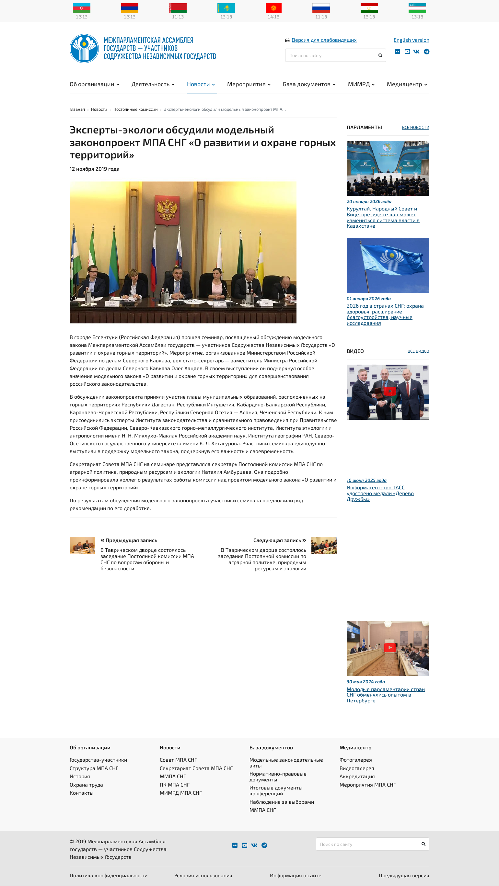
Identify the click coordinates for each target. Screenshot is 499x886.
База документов (309, 84)
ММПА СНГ (173, 777)
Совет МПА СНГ (178, 760)
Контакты (82, 793)
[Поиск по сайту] (335, 55)
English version (411, 40)
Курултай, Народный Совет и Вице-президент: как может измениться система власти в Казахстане (383, 217)
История (80, 777)
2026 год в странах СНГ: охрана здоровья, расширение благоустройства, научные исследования (385, 314)
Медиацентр (407, 84)
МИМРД (361, 84)
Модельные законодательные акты (286, 763)
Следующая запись (279, 541)
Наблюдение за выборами (282, 802)
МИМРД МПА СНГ (181, 793)
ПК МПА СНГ (175, 785)
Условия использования (203, 875)
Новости (201, 84)
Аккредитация (357, 777)
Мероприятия (249, 84)
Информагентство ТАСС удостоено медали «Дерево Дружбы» (380, 493)
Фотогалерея (356, 760)
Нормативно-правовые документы (278, 777)
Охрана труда (86, 785)
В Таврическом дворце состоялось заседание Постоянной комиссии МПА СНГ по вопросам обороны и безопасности (147, 559)
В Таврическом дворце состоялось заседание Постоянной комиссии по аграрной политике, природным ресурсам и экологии (262, 559)
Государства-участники (98, 760)
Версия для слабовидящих (324, 40)
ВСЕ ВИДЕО (418, 351)
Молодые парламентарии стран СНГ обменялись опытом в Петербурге (386, 695)
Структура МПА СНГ (94, 768)
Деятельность (153, 84)
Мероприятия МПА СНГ (368, 785)
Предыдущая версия (404, 875)
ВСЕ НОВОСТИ (415, 127)
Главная (77, 109)
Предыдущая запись (128, 541)
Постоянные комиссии (135, 109)
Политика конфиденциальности (108, 875)
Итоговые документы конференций (276, 791)
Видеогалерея (357, 768)
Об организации (94, 84)
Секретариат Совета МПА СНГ (196, 768)
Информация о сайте (295, 875)
